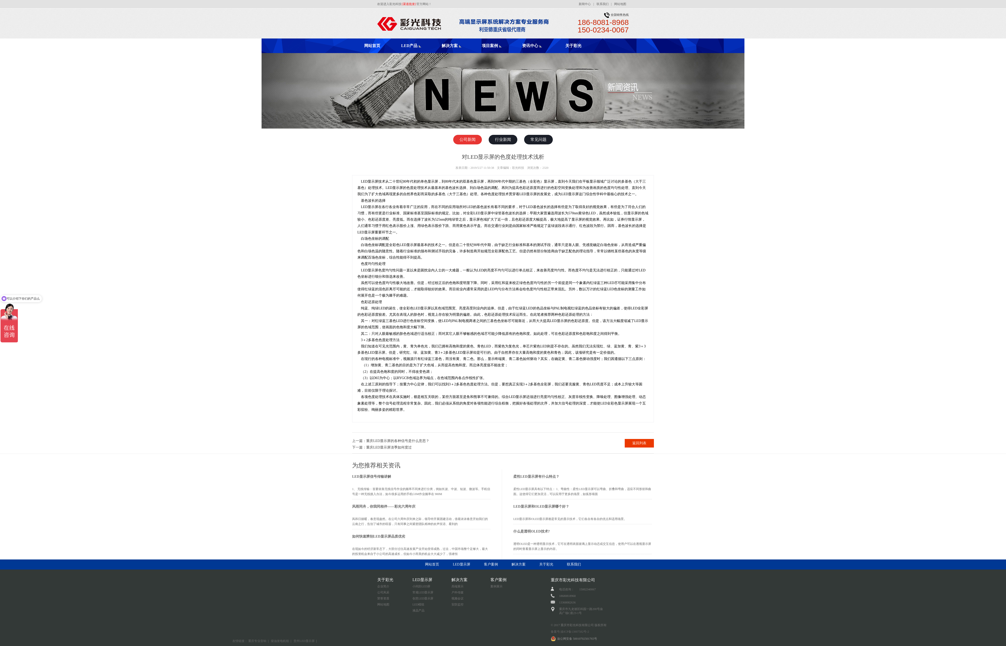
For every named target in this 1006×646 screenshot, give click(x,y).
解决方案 (450, 46)
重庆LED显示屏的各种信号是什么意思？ (397, 441)
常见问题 (538, 139)
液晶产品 (418, 610)
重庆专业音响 (257, 641)
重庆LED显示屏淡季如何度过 (389, 447)
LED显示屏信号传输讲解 (371, 476)
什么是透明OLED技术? (531, 531)
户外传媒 (457, 592)
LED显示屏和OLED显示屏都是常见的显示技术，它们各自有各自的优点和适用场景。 (570, 519)
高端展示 (457, 586)
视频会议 (457, 598)
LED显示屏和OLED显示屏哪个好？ (541, 506)
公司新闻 (467, 139)
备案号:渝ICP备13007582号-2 (570, 631)
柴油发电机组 (280, 641)
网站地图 (620, 4)
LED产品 (409, 46)
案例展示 (496, 586)
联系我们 (603, 4)
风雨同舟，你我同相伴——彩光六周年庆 (383, 506)
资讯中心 (530, 46)
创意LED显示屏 (422, 598)
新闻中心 (585, 4)
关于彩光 (573, 46)
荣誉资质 (383, 598)
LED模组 (418, 604)
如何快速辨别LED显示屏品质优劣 (378, 536)
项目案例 (490, 46)
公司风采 (383, 592)
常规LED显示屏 (422, 592)
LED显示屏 (461, 564)
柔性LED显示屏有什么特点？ (536, 476)
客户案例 (491, 564)
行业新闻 (503, 139)
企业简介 (383, 586)
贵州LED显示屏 (304, 641)
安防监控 (457, 604)
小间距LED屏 (421, 586)
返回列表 (639, 443)
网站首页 (372, 46)
